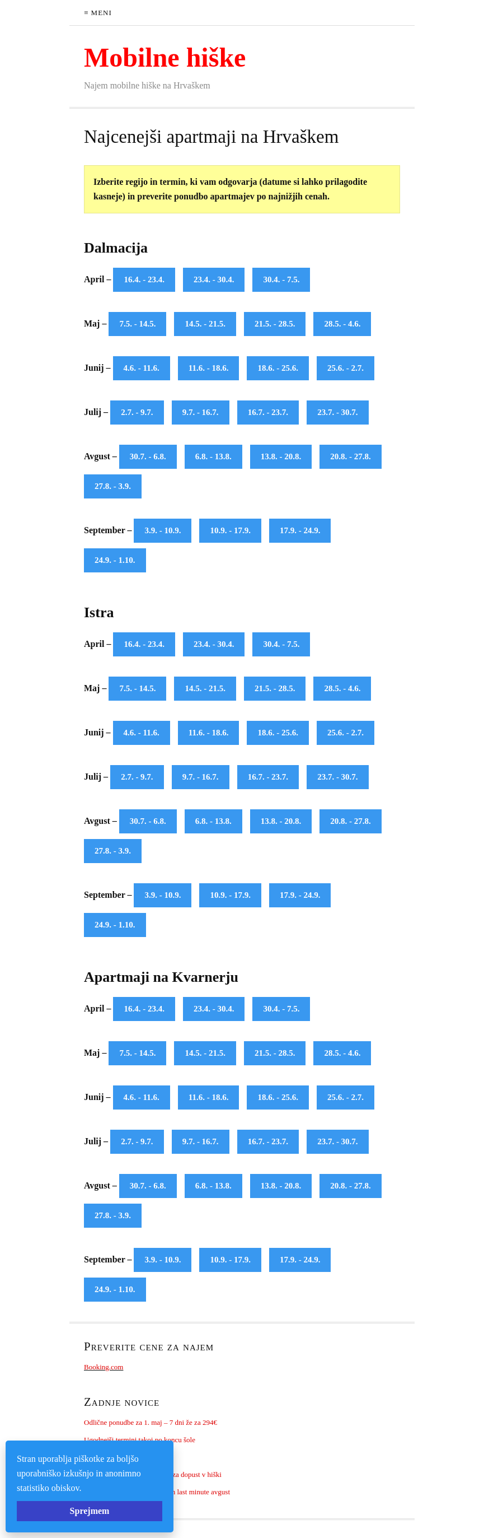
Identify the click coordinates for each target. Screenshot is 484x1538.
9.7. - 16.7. (200, 412)
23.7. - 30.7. (337, 412)
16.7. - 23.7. (268, 412)
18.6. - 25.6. (277, 367)
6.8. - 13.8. (213, 456)
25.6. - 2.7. (345, 367)
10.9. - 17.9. (230, 530)
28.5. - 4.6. (342, 323)
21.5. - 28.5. (275, 323)
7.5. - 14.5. (137, 323)
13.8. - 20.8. (281, 456)
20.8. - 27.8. (350, 456)
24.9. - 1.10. (115, 560)
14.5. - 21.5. (205, 323)
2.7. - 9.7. (137, 412)
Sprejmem (90, 1511)
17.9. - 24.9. (300, 530)
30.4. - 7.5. (281, 279)
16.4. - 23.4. (144, 279)
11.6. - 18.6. (209, 367)
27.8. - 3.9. (113, 486)
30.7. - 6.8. (148, 456)
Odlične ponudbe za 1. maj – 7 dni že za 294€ (150, 1422)
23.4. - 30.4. (214, 279)
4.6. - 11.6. (141, 367)
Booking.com (103, 1367)
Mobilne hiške (165, 57)
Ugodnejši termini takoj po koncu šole (139, 1440)
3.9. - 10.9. (162, 530)
